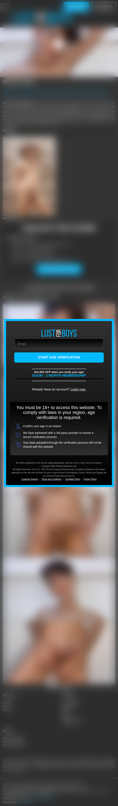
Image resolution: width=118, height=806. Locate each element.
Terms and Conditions (51, 479)
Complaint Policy (72, 479)
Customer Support (29, 479)
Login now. (78, 389)
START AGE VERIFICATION (59, 357)
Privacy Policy (90, 479)
